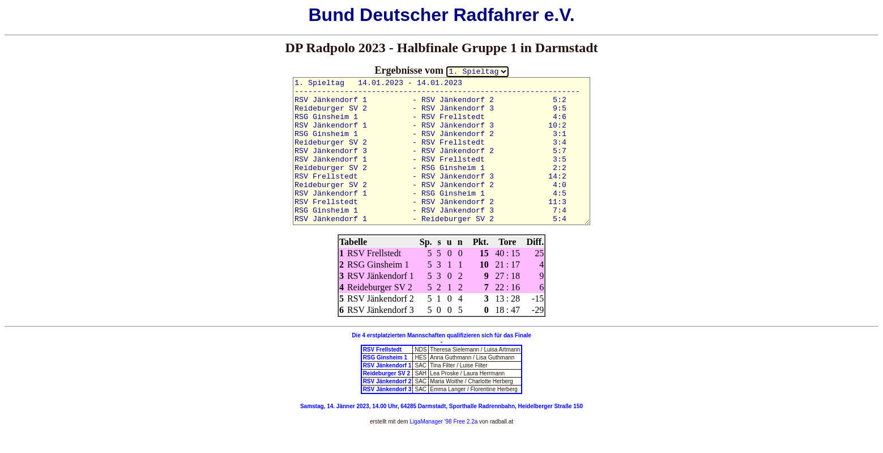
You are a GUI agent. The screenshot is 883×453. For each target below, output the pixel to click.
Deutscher (404, 15)
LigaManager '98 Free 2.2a (443, 421)
